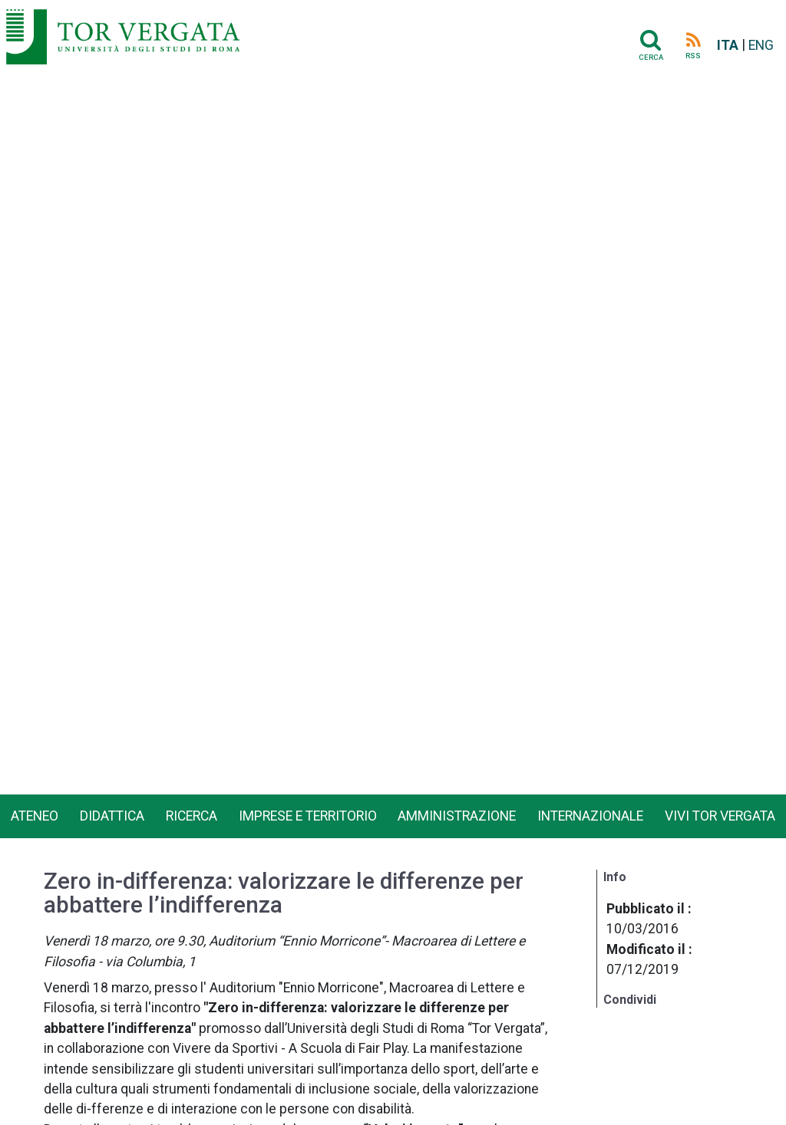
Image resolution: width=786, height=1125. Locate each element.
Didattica (112, 816)
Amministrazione (457, 816)
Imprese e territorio (308, 816)
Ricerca (191, 816)
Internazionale (590, 816)
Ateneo (34, 816)
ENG (761, 45)
